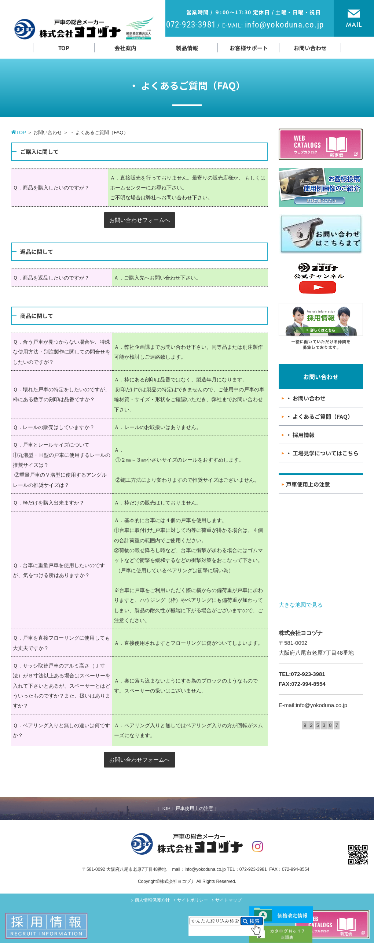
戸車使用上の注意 (194, 808)
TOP (165, 808)
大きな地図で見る (301, 605)
